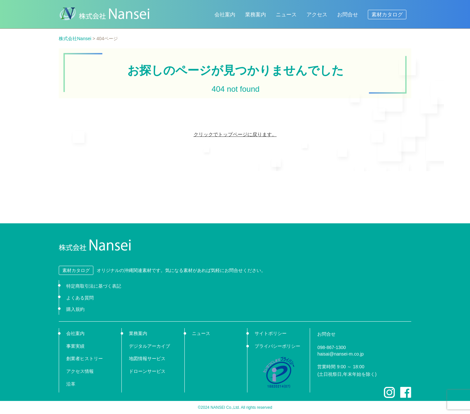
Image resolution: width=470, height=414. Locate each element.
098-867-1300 (331, 347)
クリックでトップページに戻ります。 (235, 134)
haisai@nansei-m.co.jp (340, 354)
